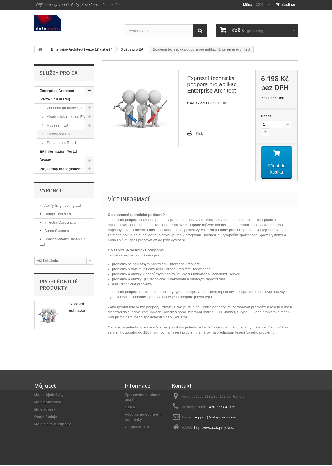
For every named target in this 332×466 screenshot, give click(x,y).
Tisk (199, 133)
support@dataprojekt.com (215, 419)
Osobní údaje (45, 418)
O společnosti (137, 428)
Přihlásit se (285, 5)
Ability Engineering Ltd (62, 205)
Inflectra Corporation (60, 222)
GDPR (130, 408)
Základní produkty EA (64, 108)
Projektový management (61, 169)
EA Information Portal (58, 151)
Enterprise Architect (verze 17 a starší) (57, 95)
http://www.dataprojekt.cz (214, 429)
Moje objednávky (49, 396)
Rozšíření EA (57, 125)
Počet (266, 116)
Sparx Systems (56, 231)
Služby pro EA (58, 134)
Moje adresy (44, 411)
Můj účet (45, 387)
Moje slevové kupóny (52, 425)
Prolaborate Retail (61, 143)
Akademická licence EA (65, 116)
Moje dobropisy (47, 403)
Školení (46, 160)
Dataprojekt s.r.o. (57, 214)
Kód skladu (197, 103)
